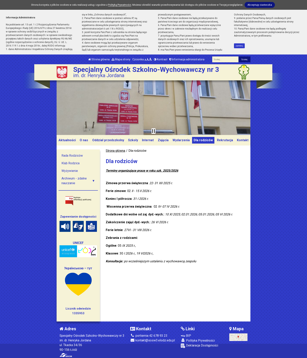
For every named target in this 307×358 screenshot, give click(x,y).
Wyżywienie (69, 171)
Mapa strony (121, 59)
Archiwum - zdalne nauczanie (74, 181)
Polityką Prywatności (119, 4)
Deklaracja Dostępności (199, 346)
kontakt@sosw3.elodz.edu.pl (152, 340)
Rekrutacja (225, 140)
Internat (148, 140)
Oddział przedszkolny (108, 140)
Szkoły (133, 140)
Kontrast (160, 59)
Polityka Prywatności (198, 340)
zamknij (239, 46)
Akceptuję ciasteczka (259, 4)
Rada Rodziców (72, 155)
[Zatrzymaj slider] (153, 131)
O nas (84, 140)
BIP (186, 335)
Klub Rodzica (70, 163)
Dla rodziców (203, 140)
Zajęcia (163, 140)
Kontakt (242, 140)
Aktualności (67, 140)
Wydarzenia (181, 140)
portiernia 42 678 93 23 (148, 335)
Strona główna (99, 59)
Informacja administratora (186, 59)
